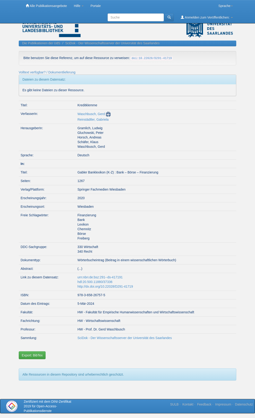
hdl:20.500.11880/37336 (95, 282)
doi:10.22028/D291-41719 (152, 58)
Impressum (223, 404)
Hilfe (79, 6)
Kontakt (187, 404)
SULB (174, 404)
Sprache (225, 6)
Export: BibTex (32, 355)
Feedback (204, 404)
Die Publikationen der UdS (41, 43)
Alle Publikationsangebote (46, 6)
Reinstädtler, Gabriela (93, 119)
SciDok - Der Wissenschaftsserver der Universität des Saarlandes (112, 43)
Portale (95, 6)
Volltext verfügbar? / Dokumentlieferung (47, 72)
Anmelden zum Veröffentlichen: (207, 17)
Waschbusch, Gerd (91, 114)
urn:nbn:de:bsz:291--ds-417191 (100, 277)
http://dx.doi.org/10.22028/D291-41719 (105, 286)
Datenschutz (244, 404)
